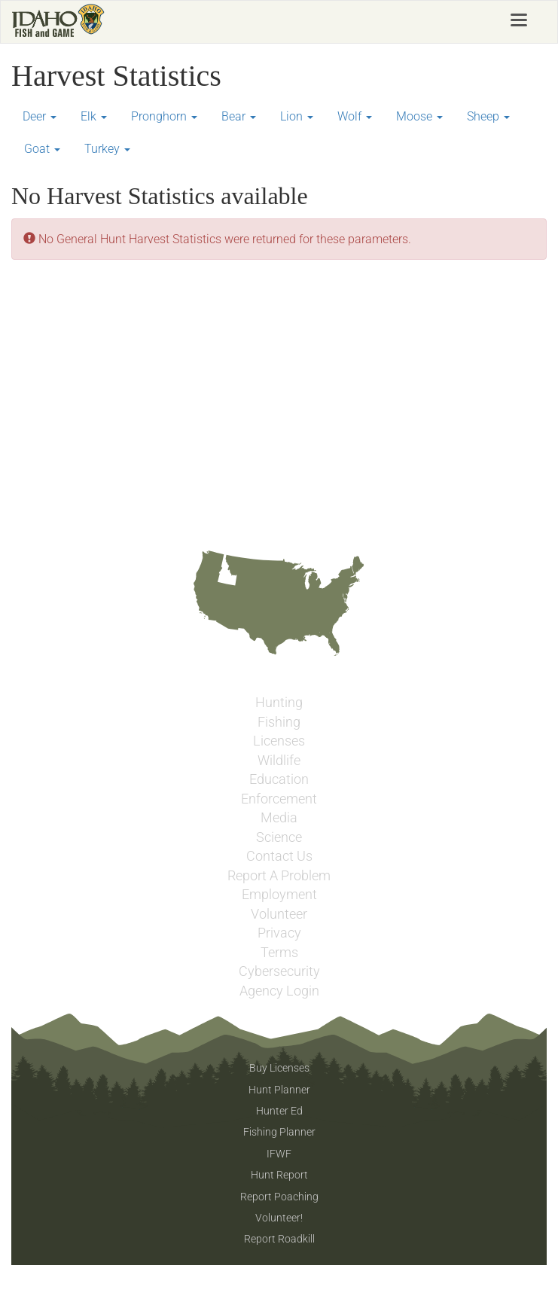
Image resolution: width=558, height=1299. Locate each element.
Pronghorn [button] (164, 116)
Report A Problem (279, 875)
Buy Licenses (279, 1068)
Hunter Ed (279, 1111)
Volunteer (279, 914)
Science (279, 837)
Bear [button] (238, 116)
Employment (279, 894)
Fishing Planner (279, 1132)
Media (279, 817)
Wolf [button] (354, 116)
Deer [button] (39, 116)
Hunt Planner (279, 1090)
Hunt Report (279, 1175)
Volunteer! (279, 1218)
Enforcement (279, 799)
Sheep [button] (488, 116)
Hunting (279, 702)
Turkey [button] (107, 149)
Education (279, 779)
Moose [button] (419, 116)
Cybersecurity (279, 971)
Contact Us (279, 856)
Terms (279, 952)
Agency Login (279, 991)
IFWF (279, 1154)
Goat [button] (42, 149)
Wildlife (279, 760)
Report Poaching (279, 1197)
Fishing (279, 722)
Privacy (279, 933)
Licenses (279, 741)
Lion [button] (296, 116)
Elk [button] (94, 116)
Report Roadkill (279, 1239)
